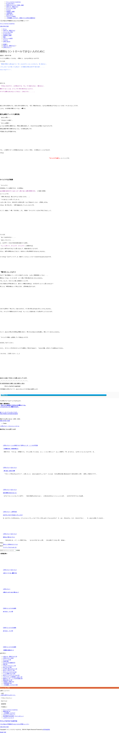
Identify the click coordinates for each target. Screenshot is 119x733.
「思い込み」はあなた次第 (9, 470)
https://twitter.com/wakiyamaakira (9, 413)
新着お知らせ (6, 711)
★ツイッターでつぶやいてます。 (9, 412)
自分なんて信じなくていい (9, 537)
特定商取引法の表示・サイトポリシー (13, 716)
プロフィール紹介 (8, 38)
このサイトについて (8, 717)
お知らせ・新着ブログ (9, 30)
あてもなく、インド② (8, 611)
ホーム (5, 29)
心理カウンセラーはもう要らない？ (11, 592)
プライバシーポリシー (9, 714)
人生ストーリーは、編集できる (10, 573)
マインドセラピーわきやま (7, 23)
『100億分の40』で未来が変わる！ (11, 448)
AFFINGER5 (46, 729)
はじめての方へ (7, 33)
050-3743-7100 (4, 26)
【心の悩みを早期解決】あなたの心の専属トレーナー (14, 724)
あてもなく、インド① (8, 630)
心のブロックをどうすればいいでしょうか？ (13, 515)
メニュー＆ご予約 (8, 32)
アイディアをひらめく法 (9, 547)
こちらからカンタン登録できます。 (9, 406)
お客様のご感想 (7, 35)
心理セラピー (4, 426)
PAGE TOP (3, 732)
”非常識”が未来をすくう (8, 650)
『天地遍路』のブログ (9, 713)
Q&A (4, 37)
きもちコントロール (13, 426)
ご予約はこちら (4, 395)
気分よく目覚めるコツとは (10, 544)
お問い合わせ (6, 41)
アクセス (5, 40)
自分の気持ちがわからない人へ (10, 492)
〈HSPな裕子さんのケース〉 (8, 695)
